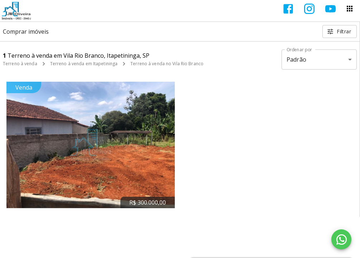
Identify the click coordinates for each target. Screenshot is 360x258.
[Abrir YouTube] (330, 9)
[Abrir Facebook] (288, 9)
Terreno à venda (20, 64)
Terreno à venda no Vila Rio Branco (166, 64)
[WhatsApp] (341, 239)
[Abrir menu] (349, 8)
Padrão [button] (296, 59)
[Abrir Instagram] (309, 9)
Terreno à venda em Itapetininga (84, 64)
